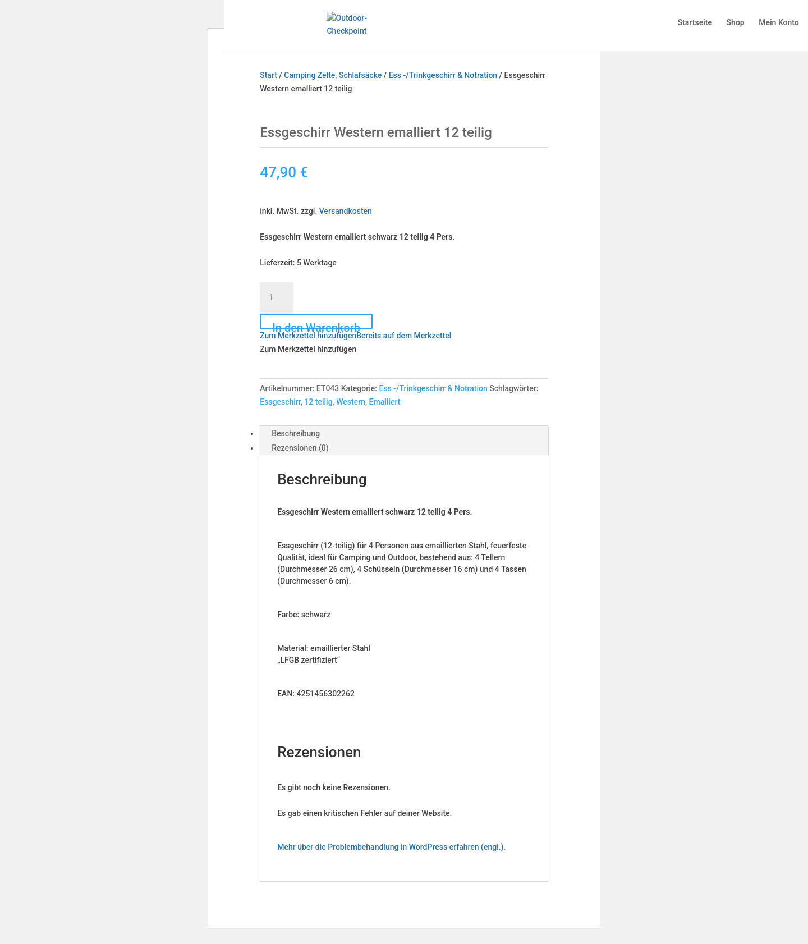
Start (268, 75)
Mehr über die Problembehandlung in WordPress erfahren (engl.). (391, 846)
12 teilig (318, 401)
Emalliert (385, 401)
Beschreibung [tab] (296, 433)
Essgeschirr (280, 401)
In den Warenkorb (316, 325)
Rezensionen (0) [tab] (300, 447)
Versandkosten (345, 211)
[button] (355, 335)
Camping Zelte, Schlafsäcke (333, 75)
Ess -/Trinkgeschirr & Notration (443, 75)
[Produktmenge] (276, 298)
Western (350, 401)
